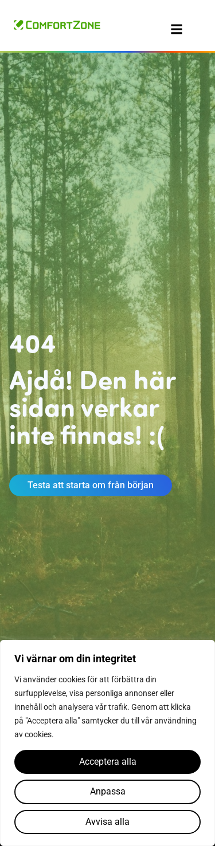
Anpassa (108, 791)
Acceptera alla (107, 761)
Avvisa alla (107, 821)
